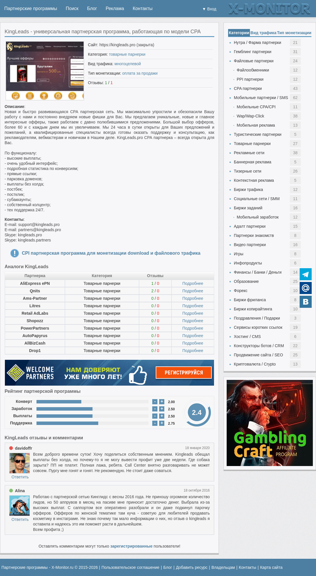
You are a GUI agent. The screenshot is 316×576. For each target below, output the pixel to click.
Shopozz (35, 320)
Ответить (20, 477)
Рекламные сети (249, 152)
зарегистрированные (131, 546)
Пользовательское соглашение (130, 567)
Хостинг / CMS (247, 336)
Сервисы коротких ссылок (258, 327)
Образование (246, 281)
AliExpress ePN (35, 283)
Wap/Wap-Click (250, 116)
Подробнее (192, 283)
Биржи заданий (248, 208)
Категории (239, 32)
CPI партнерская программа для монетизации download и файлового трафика (111, 253)
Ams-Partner (35, 298)
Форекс (240, 290)
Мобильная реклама (256, 125)
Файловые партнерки (253, 61)
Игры (238, 254)
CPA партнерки (248, 88)
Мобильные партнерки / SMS (261, 97)
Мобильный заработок (258, 217)
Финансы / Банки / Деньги (258, 272)
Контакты (143, 8)
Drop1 (35, 350)
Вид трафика (263, 32)
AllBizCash (34, 343)
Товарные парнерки (102, 283)
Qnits (35, 291)
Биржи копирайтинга (253, 309)
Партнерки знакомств (254, 235)
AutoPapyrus (34, 335)
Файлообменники (253, 70)
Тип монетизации (294, 32)
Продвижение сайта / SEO (258, 355)
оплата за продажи (140, 73)
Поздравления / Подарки (257, 318)
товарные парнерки (127, 54)
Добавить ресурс (191, 567)
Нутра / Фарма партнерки (257, 42)
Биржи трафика (248, 189)
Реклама (115, 8)
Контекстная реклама (254, 180)
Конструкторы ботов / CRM (259, 345)
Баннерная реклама (252, 162)
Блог (92, 8)
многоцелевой (128, 63)
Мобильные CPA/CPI (256, 107)
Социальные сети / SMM (257, 198)
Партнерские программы (30, 8)
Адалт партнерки (249, 226)
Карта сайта (271, 567)
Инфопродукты (248, 263)
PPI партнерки (250, 79)
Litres (34, 306)
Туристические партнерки (258, 134)
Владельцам (223, 567)
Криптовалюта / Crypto (255, 364)
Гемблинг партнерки (252, 51)
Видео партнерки (250, 244)
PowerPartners (35, 328)
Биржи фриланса (250, 299)
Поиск (72, 8)
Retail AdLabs (35, 313)
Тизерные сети (247, 171)
